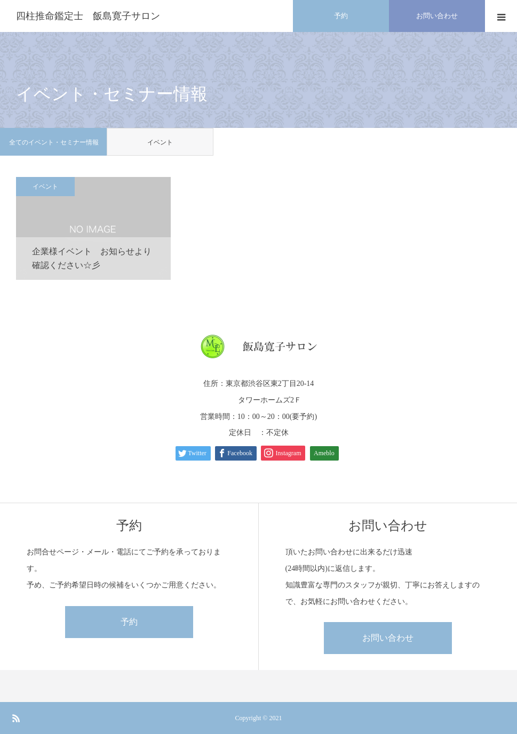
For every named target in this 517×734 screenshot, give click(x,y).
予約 (129, 621)
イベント (160, 142)
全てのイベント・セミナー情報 (54, 142)
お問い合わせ (387, 637)
